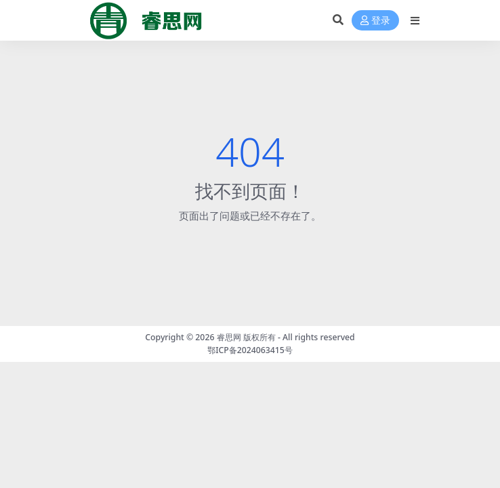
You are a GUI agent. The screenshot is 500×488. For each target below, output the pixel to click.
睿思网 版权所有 (246, 337)
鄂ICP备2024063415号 (250, 350)
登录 (375, 21)
